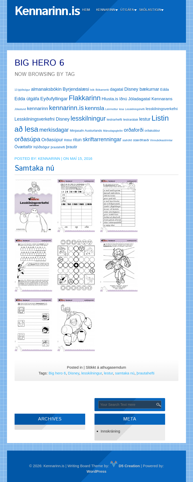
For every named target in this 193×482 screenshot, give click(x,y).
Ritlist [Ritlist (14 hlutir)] (68, 140)
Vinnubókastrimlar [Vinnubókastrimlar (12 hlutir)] (161, 140)
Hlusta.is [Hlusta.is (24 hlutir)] (110, 98)
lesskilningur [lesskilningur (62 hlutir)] (88, 118)
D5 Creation (125, 466)
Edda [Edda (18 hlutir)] (164, 89)
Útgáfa (127, 10)
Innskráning (110, 431)
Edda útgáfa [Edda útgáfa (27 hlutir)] (27, 98)
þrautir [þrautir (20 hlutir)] (71, 147)
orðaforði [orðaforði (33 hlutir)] (133, 130)
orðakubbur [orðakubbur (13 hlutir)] (152, 130)
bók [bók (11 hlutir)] (92, 89)
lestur (108, 373)
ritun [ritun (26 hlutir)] (77, 139)
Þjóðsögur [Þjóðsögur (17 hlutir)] (41, 147)
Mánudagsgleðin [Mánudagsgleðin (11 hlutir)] (113, 130)
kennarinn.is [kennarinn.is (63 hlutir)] (66, 107)
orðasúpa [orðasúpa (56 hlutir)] (27, 139)
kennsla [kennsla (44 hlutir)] (94, 108)
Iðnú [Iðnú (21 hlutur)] (123, 99)
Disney (73, 373)
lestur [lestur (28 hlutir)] (145, 119)
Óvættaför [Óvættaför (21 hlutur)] (23, 147)
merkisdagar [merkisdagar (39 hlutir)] (54, 130)
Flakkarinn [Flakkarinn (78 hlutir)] (85, 98)
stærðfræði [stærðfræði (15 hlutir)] (141, 140)
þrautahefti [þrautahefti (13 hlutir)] (58, 147)
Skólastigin (150, 10)
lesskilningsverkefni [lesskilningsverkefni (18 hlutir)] (162, 109)
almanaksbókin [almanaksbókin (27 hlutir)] (46, 89)
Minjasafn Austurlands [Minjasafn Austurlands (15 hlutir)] (86, 130)
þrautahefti (146, 373)
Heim (86, 10)
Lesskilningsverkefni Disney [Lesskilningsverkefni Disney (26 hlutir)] (42, 119)
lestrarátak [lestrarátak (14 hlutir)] (130, 119)
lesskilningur (91, 373)
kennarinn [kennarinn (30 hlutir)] (37, 108)
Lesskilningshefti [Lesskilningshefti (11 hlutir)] (134, 109)
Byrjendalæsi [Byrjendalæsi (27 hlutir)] (76, 89)
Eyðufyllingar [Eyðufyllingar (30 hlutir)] (54, 98)
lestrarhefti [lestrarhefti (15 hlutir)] (114, 119)
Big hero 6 (57, 373)
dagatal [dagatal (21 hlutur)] (116, 89)
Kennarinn (105, 10)
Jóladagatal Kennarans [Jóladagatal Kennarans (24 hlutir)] (150, 98)
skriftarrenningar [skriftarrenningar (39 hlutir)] (102, 139)
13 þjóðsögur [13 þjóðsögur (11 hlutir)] (22, 89)
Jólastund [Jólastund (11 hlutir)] (20, 109)
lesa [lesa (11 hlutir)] (121, 109)
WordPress (97, 471)
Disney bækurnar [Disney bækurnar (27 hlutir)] (141, 89)
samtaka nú (125, 373)
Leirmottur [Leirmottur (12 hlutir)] (111, 109)
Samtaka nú (34, 168)
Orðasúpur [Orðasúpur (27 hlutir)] (52, 139)
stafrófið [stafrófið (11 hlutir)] (127, 140)
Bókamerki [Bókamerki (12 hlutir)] (102, 89)
